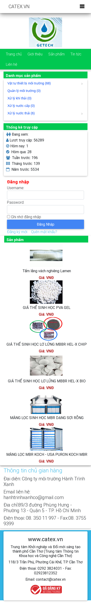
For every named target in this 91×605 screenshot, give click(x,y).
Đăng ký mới (17, 231)
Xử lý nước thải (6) (45, 113)
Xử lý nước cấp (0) (21, 106)
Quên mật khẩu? (44, 231)
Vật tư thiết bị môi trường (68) (45, 83)
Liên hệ (11, 64)
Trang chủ (14, 54)
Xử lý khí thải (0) (19, 98)
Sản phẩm (56, 54)
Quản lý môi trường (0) (24, 91)
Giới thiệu (35, 54)
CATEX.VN (19, 6)
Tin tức (75, 54)
